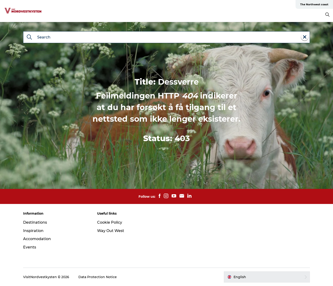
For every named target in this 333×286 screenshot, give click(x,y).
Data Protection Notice (97, 277)
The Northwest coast (314, 4)
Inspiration (33, 231)
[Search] (29, 38)
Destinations (35, 222)
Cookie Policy (109, 222)
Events (29, 247)
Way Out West (110, 231)
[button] (267, 277)
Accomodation (37, 239)
